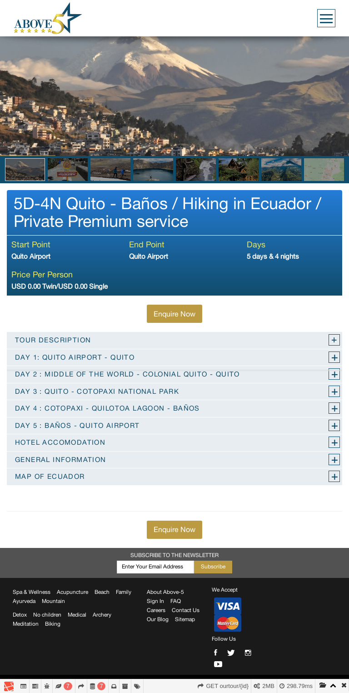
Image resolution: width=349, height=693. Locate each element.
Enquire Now (174, 314)
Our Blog (158, 619)
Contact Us (185, 610)
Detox (20, 615)
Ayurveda (24, 601)
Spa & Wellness (31, 592)
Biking (52, 624)
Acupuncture (72, 592)
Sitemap (185, 619)
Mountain (53, 601)
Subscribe (213, 566)
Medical (77, 615)
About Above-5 (165, 592)
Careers (156, 610)
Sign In (155, 601)
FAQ (175, 601)
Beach (102, 592)
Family (123, 592)
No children (47, 615)
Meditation (26, 624)
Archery (102, 615)
